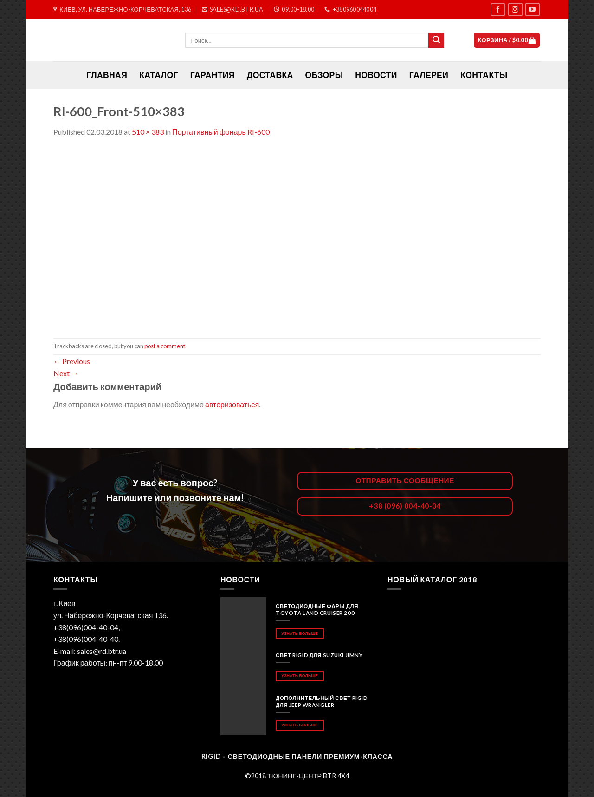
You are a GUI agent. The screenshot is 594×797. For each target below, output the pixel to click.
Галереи (428, 75)
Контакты (483, 75)
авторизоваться (232, 404)
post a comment (164, 346)
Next (65, 373)
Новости (376, 75)
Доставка (270, 75)
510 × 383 (148, 131)
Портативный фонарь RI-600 (221, 131)
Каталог (158, 75)
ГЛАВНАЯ (106, 75)
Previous (71, 361)
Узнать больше (299, 633)
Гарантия (212, 75)
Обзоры (324, 75)
